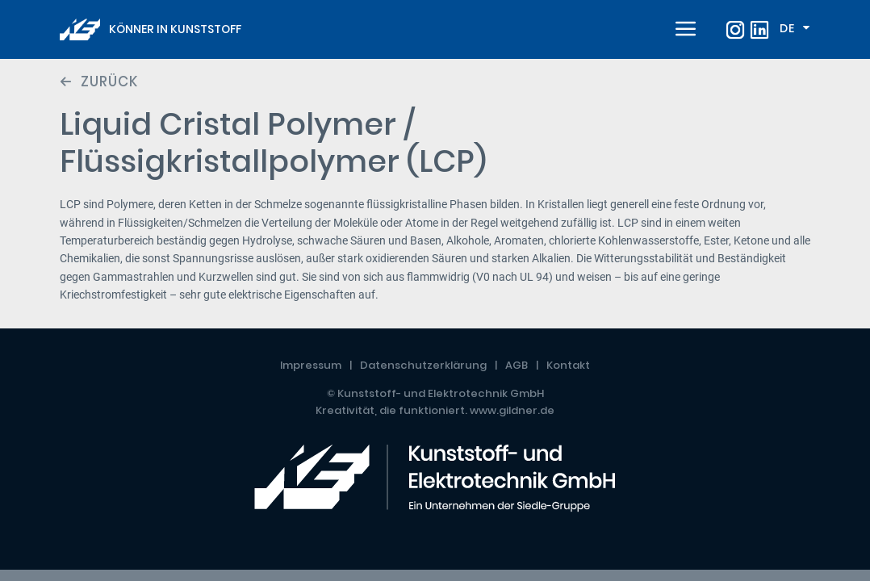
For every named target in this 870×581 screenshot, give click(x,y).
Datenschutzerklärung (423, 365)
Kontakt (568, 365)
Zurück (109, 82)
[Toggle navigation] (683, 30)
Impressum (310, 365)
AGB (516, 365)
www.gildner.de (512, 410)
